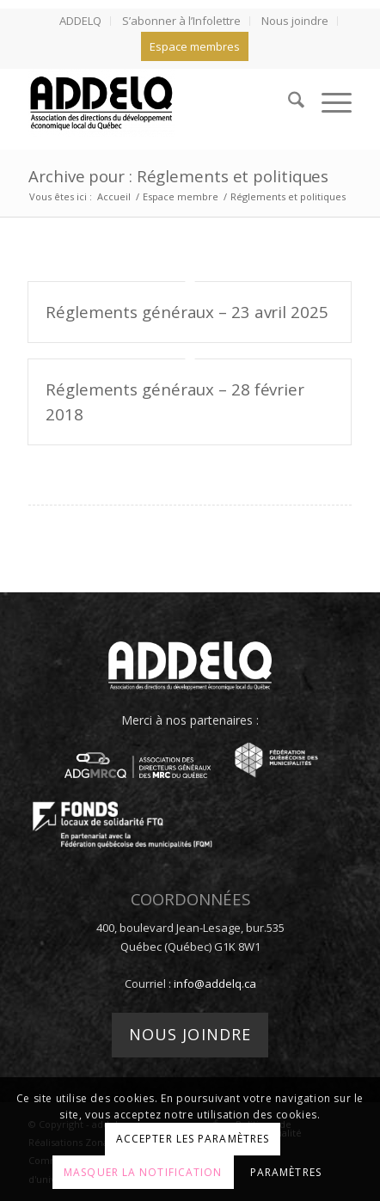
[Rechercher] (287, 102)
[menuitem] (81, 21)
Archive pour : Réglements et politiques (178, 176)
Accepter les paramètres (192, 1138)
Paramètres (286, 1172)
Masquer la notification (143, 1172)
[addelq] (157, 102)
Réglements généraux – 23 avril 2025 (187, 311)
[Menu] (328, 102)
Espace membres (195, 46)
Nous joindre (294, 20)
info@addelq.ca (215, 983)
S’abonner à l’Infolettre (181, 20)
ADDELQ (80, 20)
